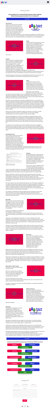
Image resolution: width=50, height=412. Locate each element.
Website (34, 384)
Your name (16, 384)
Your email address (25, 384)
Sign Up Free (27, 338)
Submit (25, 400)
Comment (25, 388)
